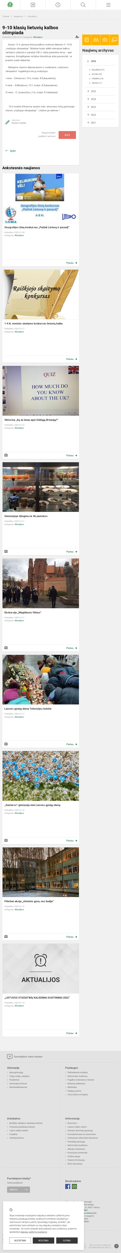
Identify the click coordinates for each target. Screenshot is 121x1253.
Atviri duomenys (75, 1164)
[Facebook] (67, 1186)
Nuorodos (72, 1123)
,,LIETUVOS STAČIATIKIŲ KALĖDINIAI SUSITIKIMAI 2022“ (37, 997)
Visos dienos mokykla (78, 1094)
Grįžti (13, 150)
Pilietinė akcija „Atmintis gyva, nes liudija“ (29, 901)
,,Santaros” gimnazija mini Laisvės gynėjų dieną (32, 805)
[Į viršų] (116, 1246)
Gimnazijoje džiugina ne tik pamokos (26, 516)
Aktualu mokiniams (76, 1149)
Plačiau (70, 263)
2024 (93, 99)
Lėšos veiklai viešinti (18, 1130)
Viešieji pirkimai (16, 1138)
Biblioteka (72, 1087)
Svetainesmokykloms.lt (100, 1248)
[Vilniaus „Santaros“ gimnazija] (10, 4)
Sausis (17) (97, 83)
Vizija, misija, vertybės (19, 1076)
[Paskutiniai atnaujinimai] (58, 5)
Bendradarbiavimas (18, 1087)
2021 (93, 122)
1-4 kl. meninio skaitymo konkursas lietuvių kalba (33, 323)
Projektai (13, 1134)
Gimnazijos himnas (18, 1083)
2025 (93, 91)
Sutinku (67, 1240)
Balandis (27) (98, 70)
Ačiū (67, 135)
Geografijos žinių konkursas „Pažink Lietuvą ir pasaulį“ (36, 227)
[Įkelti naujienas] (32, 5)
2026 (93, 61)
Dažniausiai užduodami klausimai (83, 1138)
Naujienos (18, 16)
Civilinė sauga (74, 1156)
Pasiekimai (14, 1080)
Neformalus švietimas (77, 1076)
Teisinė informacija (76, 1160)
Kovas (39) (97, 74)
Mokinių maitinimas (76, 1083)
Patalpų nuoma (74, 1091)
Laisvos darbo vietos (77, 1127)
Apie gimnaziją (16, 1072)
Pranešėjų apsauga (76, 1141)
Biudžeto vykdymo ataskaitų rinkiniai (25, 1123)
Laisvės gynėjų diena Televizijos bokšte (28, 708)
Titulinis (6, 16)
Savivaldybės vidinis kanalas (25, 1056)
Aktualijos (32, 16)
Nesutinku (43, 1240)
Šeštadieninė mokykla (78, 1072)
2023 (93, 107)
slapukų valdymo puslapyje (33, 1232)
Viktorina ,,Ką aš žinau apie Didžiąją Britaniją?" (31, 419)
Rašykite (13, 1189)
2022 (93, 115)
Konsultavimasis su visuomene (82, 1134)
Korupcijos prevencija (77, 1152)
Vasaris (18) (97, 79)
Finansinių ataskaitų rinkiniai (22, 1127)
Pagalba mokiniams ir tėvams (81, 1080)
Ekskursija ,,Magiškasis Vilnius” (22, 612)
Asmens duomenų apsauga (80, 1130)
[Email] (74, 1186)
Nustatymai (20, 1240)
